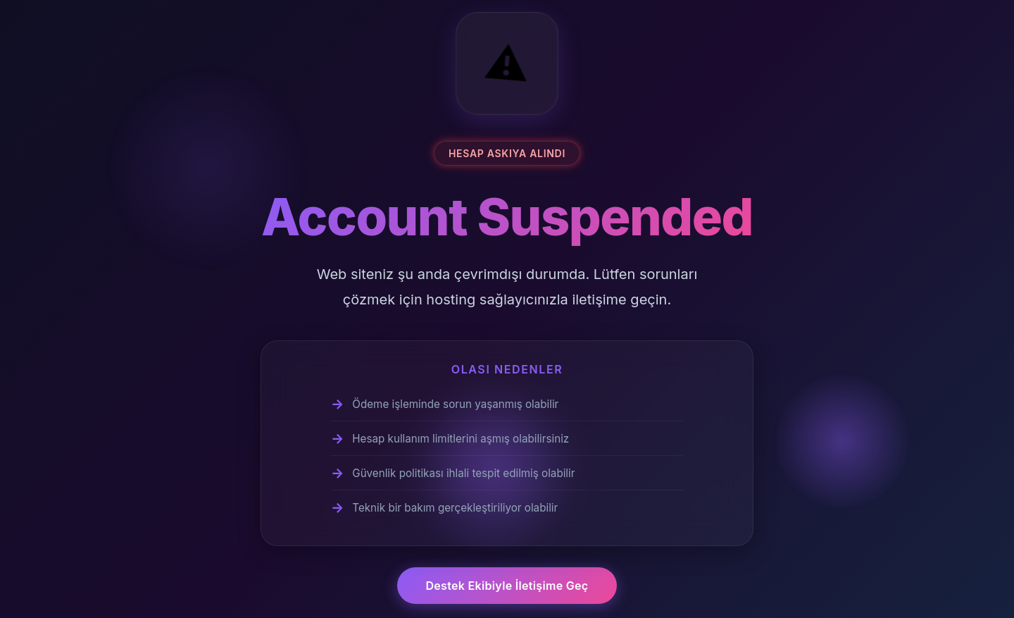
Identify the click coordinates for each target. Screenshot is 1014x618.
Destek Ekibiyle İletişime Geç (506, 586)
